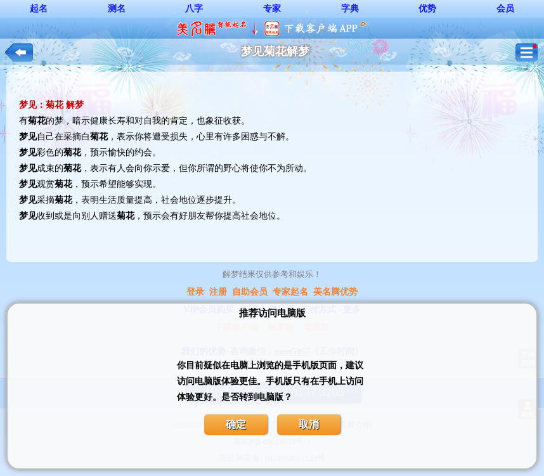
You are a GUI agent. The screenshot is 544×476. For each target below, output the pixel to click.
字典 (350, 8)
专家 (272, 8)
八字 (194, 8)
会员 (505, 8)
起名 (39, 8)
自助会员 (250, 292)
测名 (117, 8)
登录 (195, 292)
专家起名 (290, 292)
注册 (218, 292)
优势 (427, 8)
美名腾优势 (335, 292)
